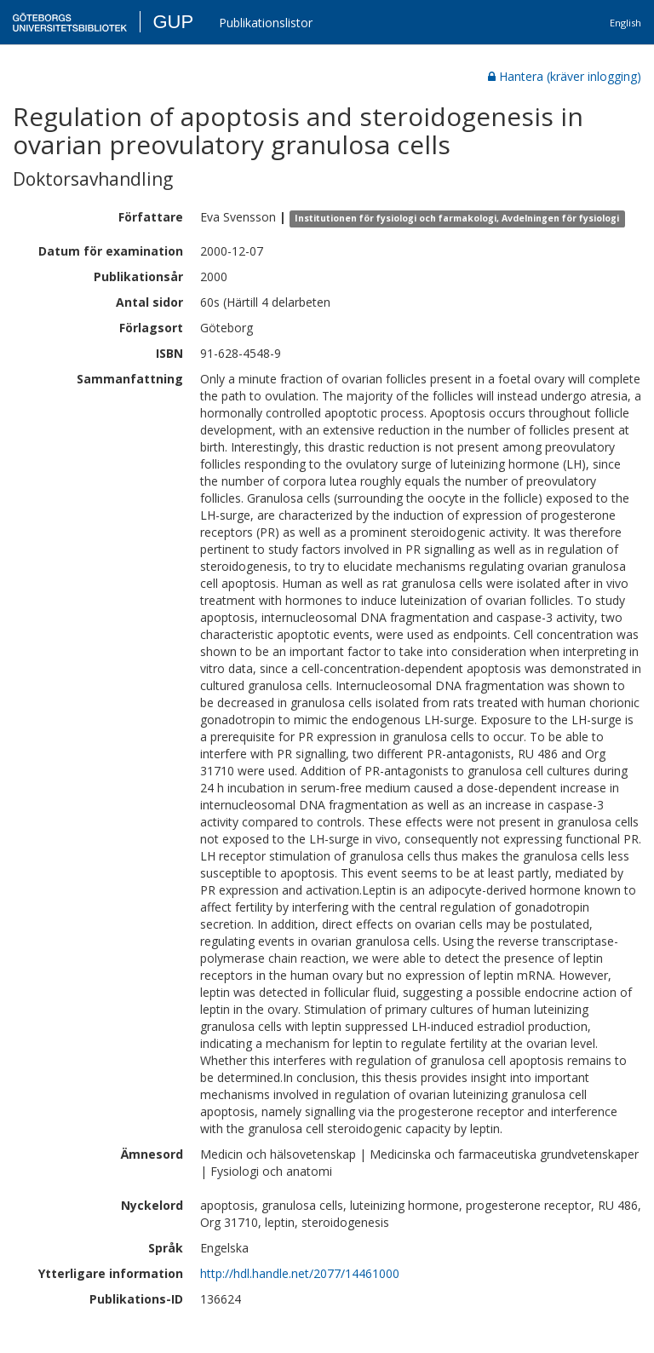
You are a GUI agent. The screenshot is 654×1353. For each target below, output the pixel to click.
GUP (172, 21)
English (625, 22)
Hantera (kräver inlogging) (564, 76)
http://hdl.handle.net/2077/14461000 (299, 1273)
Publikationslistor (266, 22)
